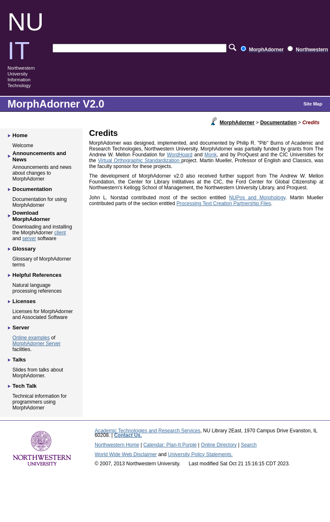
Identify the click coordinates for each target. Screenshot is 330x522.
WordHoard (179, 155)
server (29, 238)
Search (249, 445)
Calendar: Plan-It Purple (169, 445)
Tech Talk (25, 386)
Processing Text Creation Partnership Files (223, 203)
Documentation (278, 122)
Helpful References (37, 275)
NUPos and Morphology (257, 198)
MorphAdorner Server (36, 343)
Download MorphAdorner (31, 216)
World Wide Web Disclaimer (126, 454)
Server (21, 327)
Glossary (24, 249)
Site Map (312, 103)
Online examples (31, 338)
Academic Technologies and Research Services (147, 431)
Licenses (24, 301)
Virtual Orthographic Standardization (139, 160)
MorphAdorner (237, 122)
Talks (19, 359)
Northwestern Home (117, 445)
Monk (210, 155)
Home (20, 135)
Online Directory (219, 445)
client (60, 233)
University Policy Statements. (200, 454)
